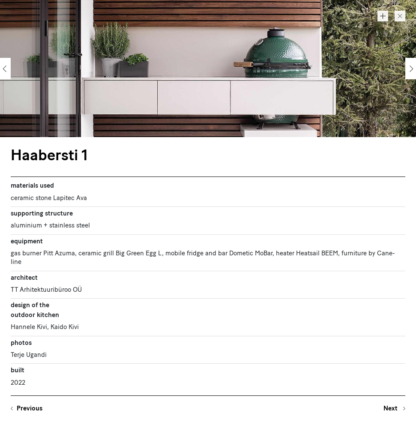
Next (391, 409)
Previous (29, 409)
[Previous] (5, 68)
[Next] (410, 68)
